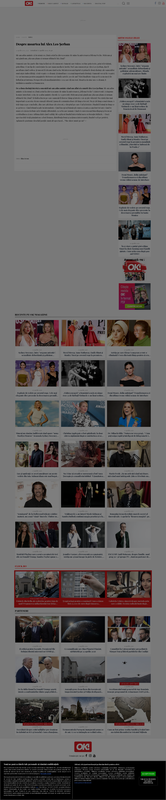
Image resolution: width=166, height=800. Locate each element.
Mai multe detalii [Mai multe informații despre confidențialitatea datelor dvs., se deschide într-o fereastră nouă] (45, 773)
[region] (83, 780)
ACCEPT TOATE (148, 774)
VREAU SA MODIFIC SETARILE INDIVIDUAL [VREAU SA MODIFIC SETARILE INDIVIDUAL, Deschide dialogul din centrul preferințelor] (148, 781)
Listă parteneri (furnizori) (82, 783)
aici (37, 787)
